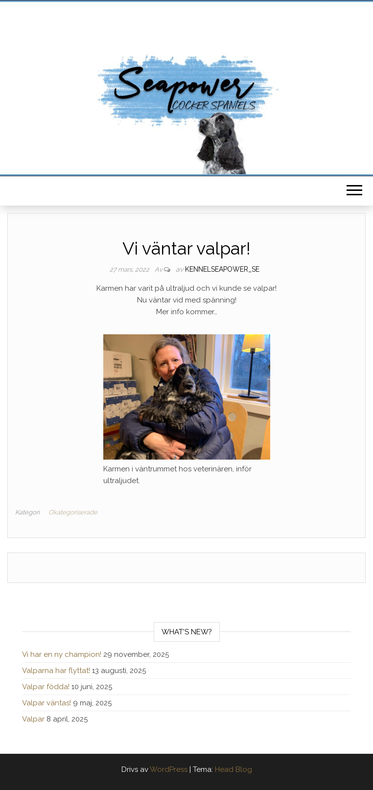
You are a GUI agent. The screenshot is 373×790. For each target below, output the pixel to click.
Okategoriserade (72, 512)
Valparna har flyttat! (56, 670)
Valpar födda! (46, 686)
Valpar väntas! (46, 702)
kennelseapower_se (222, 269)
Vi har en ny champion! (61, 654)
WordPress (168, 769)
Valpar (33, 719)
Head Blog (233, 769)
